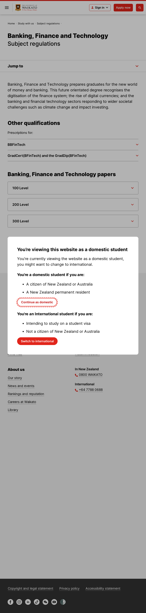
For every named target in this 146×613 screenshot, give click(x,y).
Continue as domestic (37, 302)
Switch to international (37, 341)
